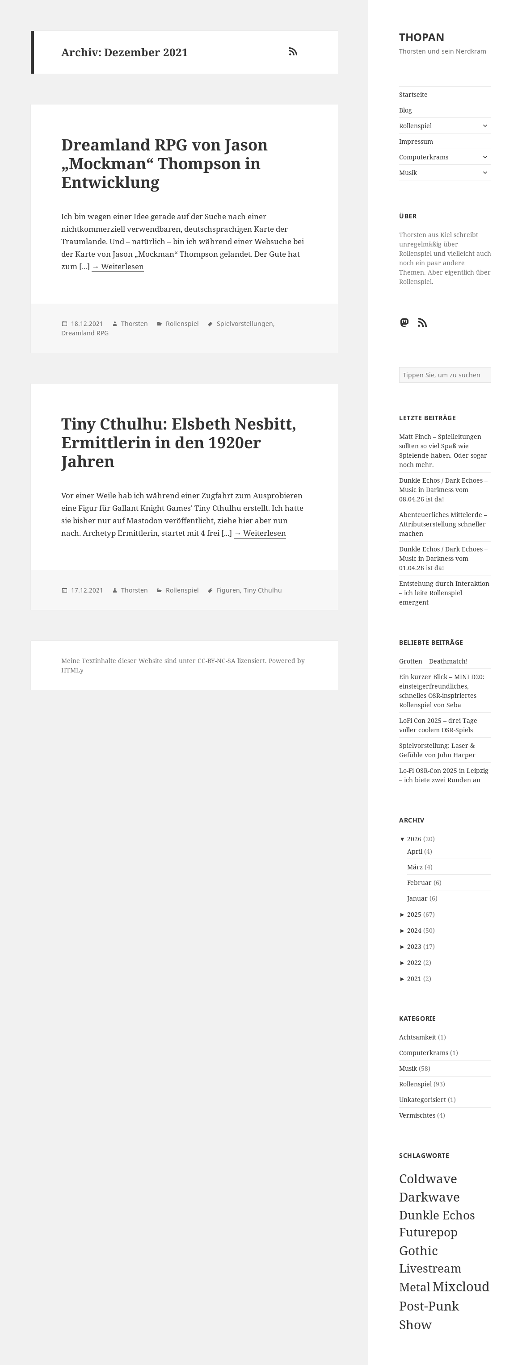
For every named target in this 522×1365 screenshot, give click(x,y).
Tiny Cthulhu (263, 590)
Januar (417, 898)
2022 (414, 962)
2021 (414, 978)
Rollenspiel (415, 125)
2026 (414, 839)
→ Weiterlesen (118, 266)
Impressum (416, 141)
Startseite (413, 94)
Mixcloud (461, 1286)
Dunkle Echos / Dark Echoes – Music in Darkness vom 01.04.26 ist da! (443, 558)
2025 (414, 914)
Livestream (430, 1268)
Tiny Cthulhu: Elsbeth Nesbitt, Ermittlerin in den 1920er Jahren (178, 442)
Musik (408, 172)
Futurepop (428, 1232)
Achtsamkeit (417, 1037)
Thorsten (134, 323)
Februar (419, 882)
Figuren (228, 590)
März (415, 867)
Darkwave (429, 1196)
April (414, 851)
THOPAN (422, 36)
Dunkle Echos (437, 1215)
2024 (414, 930)
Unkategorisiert (422, 1099)
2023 (414, 946)
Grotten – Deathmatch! (433, 661)
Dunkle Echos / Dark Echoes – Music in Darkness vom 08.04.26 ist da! (443, 489)
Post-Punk (429, 1305)
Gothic (418, 1250)
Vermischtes (417, 1115)
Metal (414, 1287)
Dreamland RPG (85, 333)
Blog (405, 110)
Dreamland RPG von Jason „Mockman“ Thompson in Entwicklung (164, 163)
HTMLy (72, 670)
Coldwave (428, 1178)
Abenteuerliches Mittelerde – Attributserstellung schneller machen (443, 524)
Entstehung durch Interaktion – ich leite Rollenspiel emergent (444, 592)
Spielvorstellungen (245, 323)
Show (415, 1324)
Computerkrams (423, 157)
